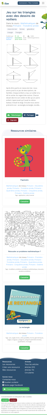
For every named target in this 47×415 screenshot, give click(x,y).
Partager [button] (29, 115)
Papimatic (24, 180)
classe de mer (12, 29)
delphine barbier (9, 38)
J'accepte (5, 400)
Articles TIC (29, 370)
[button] (37, 115)
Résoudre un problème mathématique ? (24, 251)
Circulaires (29, 372)
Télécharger (14, 115)
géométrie (30, 29)
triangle (10, 32)
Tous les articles (32, 364)
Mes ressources (9, 370)
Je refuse (13, 400)
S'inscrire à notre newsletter (16, 389)
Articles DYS (30, 367)
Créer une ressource (11, 367)
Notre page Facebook (12, 385)
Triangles (18, 32)
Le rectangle (24, 327)
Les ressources (8, 364)
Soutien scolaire (10, 382)
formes (22, 29)
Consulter (24, 201)
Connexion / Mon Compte (28, 3)
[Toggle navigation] (43, 3)
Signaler (12, 120)
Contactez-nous (9, 379)
